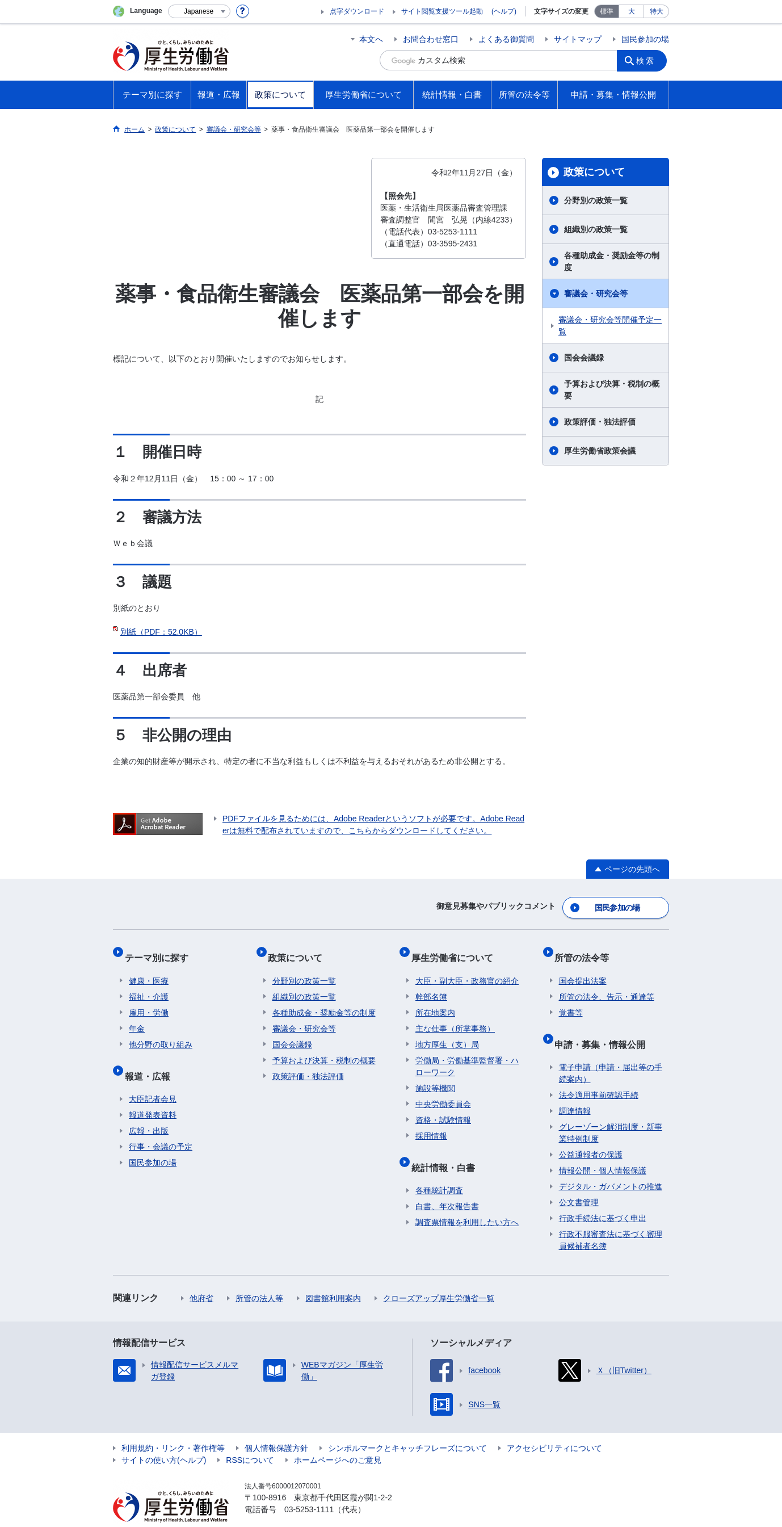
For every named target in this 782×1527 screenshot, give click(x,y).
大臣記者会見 (152, 1076)
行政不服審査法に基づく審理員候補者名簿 (610, 1217)
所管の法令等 (586, 949)
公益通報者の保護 (591, 1132)
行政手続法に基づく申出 (602, 1196)
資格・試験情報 (443, 1106)
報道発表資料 (152, 1092)
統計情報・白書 (447, 1149)
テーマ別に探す (160, 949)
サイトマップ (578, 39)
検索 (648, 60)
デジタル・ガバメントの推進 (610, 1164)
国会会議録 (584, 357)
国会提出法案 (583, 967)
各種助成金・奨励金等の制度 (611, 261)
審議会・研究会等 (596, 293)
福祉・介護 (149, 983)
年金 (137, 1015)
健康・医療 (149, 967)
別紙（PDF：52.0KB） (161, 631)
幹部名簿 (431, 983)
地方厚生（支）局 (447, 1031)
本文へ (371, 39)
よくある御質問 (506, 39)
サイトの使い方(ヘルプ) (163, 1437)
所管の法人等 (259, 1276)
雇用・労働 (149, 999)
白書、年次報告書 (447, 1184)
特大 (656, 11)
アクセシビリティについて (554, 1425)
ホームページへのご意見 (337, 1437)
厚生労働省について (456, 949)
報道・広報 (151, 1058)
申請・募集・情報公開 (604, 1026)
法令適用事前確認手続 (598, 1072)
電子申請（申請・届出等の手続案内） (610, 1051)
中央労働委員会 (443, 1091)
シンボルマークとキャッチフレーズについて (407, 1425)
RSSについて (250, 1437)
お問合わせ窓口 (431, 39)
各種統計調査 (439, 1168)
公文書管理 (579, 1180)
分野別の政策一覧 (596, 200)
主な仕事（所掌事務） (455, 1015)
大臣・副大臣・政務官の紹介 (467, 967)
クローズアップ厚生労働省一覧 (438, 1276)
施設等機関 (435, 1075)
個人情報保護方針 (276, 1425)
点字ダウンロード (357, 11)
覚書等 (571, 999)
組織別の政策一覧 (596, 229)
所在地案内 (435, 999)
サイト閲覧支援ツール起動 (442, 11)
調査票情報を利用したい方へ (467, 1200)
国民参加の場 (645, 39)
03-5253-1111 (309, 1487)
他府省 (201, 1276)
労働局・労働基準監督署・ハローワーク (467, 1053)
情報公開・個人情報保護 (602, 1148)
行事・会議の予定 (160, 1124)
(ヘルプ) (503, 11)
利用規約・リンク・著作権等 (173, 1425)
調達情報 (575, 1088)
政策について (594, 172)
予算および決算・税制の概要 (611, 389)
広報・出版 (149, 1108)
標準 (606, 11)
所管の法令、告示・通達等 (606, 983)
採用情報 (431, 1122)
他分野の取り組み (160, 1031)
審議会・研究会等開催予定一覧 (610, 325)
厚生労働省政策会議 (600, 450)
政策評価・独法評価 (600, 421)
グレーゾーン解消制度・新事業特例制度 (610, 1110)
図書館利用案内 (333, 1276)
